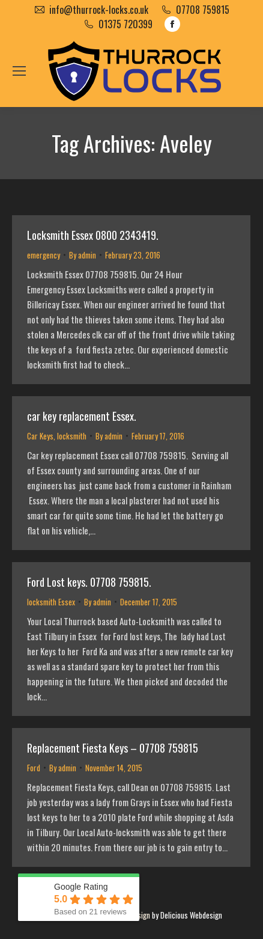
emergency (43, 255)
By (82, 255)
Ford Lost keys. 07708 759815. (89, 582)
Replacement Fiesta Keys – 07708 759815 (112, 748)
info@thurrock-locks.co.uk (98, 9)
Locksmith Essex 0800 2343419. (93, 235)
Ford (33, 768)
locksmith (71, 436)
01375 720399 (125, 24)
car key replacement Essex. (81, 416)
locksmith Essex (51, 602)
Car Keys (40, 436)
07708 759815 (202, 9)
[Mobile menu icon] (19, 71)
